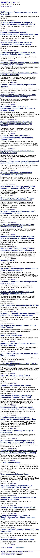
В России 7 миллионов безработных (15, 375)
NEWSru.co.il (4, 553)
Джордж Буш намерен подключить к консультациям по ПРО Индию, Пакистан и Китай (17, 517)
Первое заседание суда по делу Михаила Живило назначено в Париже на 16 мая (17, 199)
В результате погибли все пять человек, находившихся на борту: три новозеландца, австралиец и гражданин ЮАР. (19, 89)
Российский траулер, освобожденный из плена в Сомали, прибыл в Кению (19, 64)
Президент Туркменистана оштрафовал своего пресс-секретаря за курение (19, 269)
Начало (3, 551)
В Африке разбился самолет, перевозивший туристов (18, 85)
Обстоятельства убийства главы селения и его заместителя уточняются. (16, 502)
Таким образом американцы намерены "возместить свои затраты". (19, 17)
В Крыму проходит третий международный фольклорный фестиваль (17, 212)
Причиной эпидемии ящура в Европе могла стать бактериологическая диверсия (18, 96)
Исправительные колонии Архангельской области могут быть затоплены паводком (17, 442)
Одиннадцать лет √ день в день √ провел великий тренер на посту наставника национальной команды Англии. (19, 534)
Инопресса (19, 553)
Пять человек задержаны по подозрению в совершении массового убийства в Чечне (17, 187)
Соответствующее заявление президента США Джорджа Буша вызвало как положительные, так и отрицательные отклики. (19, 319)
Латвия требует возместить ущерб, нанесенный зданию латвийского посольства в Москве (19, 162)
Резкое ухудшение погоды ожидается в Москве (19, 305)
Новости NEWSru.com (8, 554)
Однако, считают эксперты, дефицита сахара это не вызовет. (17, 435)
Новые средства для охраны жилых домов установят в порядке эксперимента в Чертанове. (18, 510)
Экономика (14, 438)
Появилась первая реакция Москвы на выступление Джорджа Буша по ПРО (16, 486)
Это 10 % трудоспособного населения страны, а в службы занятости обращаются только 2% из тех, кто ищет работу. (20, 379)
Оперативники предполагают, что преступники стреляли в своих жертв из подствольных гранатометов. (19, 330)
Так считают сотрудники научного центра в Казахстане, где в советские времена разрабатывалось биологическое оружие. (19, 100)
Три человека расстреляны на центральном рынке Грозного (18, 326)
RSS (25, 551)
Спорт (13, 266)
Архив (13, 551)
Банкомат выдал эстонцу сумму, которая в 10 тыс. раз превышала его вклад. (18, 57)
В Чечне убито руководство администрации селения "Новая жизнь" (18, 498)
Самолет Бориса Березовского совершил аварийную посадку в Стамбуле (17, 293)
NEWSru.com (7, 2)
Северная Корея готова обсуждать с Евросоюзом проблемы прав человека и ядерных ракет (16, 137)
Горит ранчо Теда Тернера (11, 335)
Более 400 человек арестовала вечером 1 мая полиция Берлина (18, 365)
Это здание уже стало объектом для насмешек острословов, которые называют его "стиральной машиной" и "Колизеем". (16, 129)
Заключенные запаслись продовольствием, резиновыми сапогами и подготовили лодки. (19, 445)
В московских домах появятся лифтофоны (17, 507)
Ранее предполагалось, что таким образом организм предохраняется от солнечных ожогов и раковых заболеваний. (18, 230)
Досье (8, 551)
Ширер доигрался (7, 260)
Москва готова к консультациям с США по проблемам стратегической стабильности (17, 249)
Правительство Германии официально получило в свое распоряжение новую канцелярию (16, 124)
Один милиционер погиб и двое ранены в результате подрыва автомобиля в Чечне (17, 237)
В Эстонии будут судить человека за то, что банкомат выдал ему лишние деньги (18, 53)
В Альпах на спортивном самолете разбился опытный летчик (18, 283)
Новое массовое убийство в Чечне (14, 474)
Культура (13, 222)
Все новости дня (6, 6)
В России (13, 30)
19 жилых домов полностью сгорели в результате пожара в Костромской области (17, 23)
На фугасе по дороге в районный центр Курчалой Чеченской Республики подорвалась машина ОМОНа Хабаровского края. (18, 242)
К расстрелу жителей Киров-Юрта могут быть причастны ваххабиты (18, 74)
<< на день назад (6, 547)
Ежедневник (19, 551)
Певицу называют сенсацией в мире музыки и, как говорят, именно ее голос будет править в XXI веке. (17, 37)
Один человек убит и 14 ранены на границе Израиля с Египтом (17, 344)
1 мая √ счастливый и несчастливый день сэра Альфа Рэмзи (19, 530)
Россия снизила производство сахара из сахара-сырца (16, 431)
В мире (13, 20)
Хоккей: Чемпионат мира (10, 462)
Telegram (30, 551)
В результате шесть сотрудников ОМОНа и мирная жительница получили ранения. (17, 412)
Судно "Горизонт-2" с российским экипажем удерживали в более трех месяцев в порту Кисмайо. (19, 67)
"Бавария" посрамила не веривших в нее (17, 539)
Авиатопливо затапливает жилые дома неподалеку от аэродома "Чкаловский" (16, 396)
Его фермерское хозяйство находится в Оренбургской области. (18, 47)
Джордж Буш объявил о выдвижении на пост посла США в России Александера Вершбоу (18, 452)
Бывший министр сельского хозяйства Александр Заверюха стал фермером (16, 43)
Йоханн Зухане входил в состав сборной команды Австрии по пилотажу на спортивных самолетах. (17, 286)
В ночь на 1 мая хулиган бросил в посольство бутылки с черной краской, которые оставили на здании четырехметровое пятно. (19, 166)
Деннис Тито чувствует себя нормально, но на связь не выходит (19, 354)
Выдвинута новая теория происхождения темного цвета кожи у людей (17, 226)
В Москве (12, 553)
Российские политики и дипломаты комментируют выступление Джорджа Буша (18, 418)
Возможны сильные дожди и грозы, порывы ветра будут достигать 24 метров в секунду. (19, 308)
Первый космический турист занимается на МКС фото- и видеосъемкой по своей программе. (19, 358)
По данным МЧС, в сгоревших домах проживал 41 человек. (17, 27)
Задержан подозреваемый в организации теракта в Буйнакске (17, 152)
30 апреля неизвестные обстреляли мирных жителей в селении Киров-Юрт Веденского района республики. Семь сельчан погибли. (18, 192)
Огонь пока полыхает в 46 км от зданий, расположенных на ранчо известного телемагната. (19, 338)
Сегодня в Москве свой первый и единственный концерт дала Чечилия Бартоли (19, 33)
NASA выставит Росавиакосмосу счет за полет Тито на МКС (19, 13)
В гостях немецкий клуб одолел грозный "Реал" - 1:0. (18, 542)
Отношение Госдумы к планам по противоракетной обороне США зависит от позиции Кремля (17, 108)
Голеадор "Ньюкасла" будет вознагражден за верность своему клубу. (18, 263)
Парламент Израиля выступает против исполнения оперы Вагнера (16, 174)
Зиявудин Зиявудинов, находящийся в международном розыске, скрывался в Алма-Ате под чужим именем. (18, 156)
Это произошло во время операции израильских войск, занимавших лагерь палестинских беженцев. (19, 348)
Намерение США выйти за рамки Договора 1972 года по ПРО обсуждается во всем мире (19, 314)
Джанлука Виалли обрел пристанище (15, 385)
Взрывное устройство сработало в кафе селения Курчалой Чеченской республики (17, 408)
